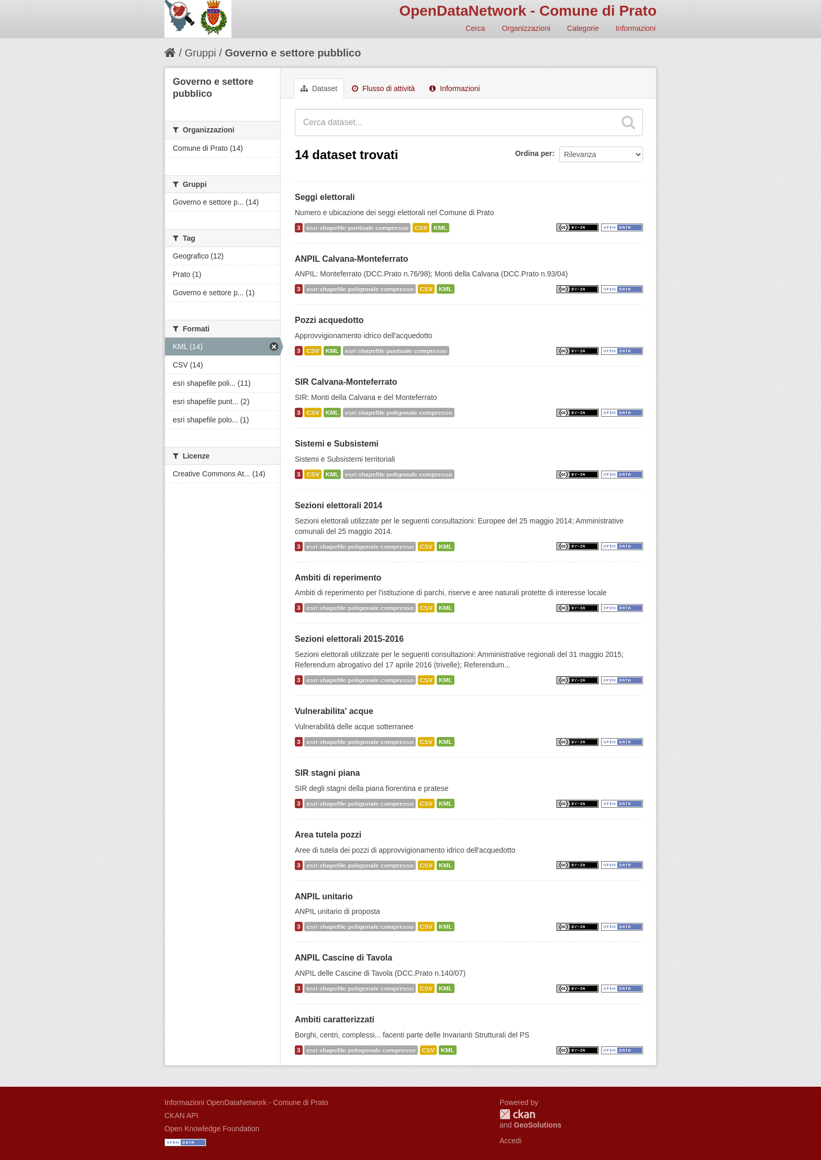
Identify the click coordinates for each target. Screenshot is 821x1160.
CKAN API (181, 1115)
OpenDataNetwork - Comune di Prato (528, 11)
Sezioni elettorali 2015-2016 (349, 638)
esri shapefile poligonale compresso (359, 289)
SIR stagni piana (327, 772)
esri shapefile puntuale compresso (357, 227)
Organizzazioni (526, 28)
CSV (421, 227)
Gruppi (200, 53)
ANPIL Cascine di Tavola (343, 957)
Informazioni (636, 28)
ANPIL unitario (324, 896)
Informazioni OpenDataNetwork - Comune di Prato (246, 1102)
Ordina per (533, 153)
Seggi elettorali (325, 197)
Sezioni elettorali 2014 (338, 505)
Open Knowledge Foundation (211, 1128)
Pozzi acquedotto (329, 320)
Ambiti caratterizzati (334, 1019)
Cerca (475, 28)
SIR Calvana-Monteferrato (346, 381)
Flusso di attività (383, 88)
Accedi (511, 1140)
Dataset (319, 88)
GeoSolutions (537, 1125)
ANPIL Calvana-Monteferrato (351, 258)
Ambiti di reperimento (338, 577)
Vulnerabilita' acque (334, 711)
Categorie (583, 28)
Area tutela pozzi (328, 834)
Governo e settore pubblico (293, 53)
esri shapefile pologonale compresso (360, 1050)
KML (440, 227)
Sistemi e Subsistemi (337, 443)
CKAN (517, 1114)
